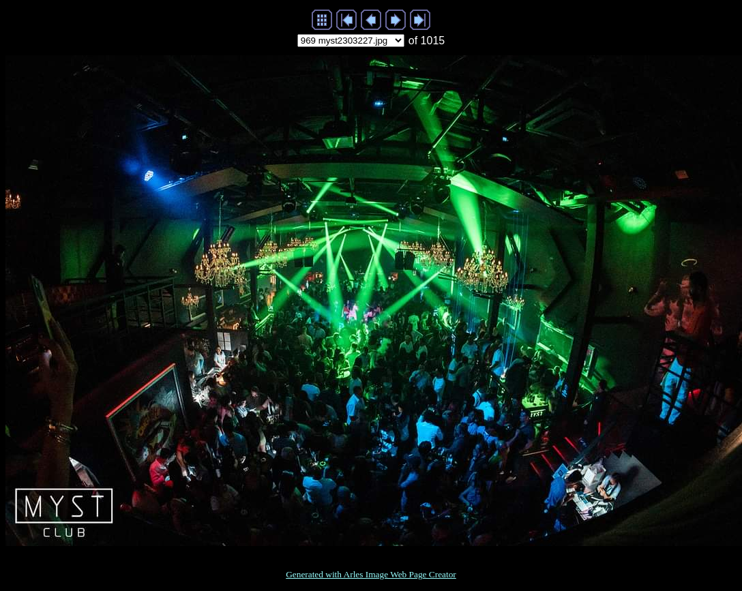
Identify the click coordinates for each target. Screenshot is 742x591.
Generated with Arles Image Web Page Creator (371, 574)
